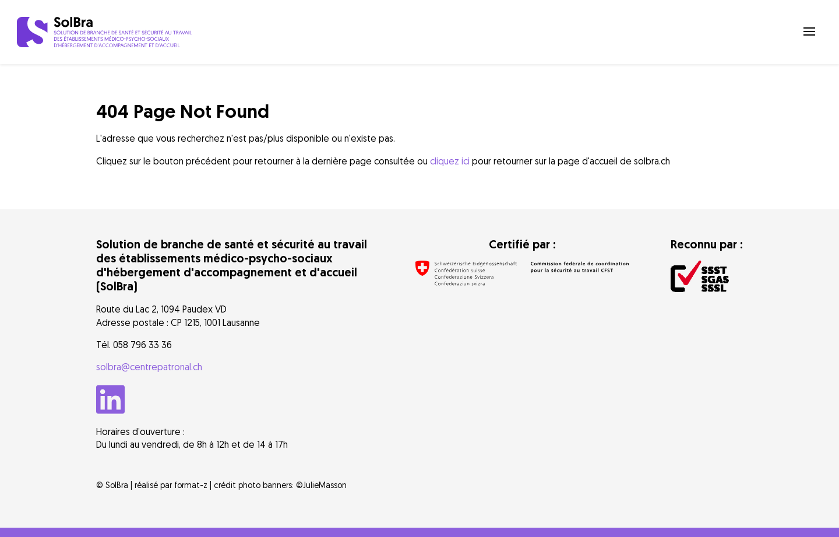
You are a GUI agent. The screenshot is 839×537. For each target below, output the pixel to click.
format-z (190, 485)
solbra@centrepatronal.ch (149, 367)
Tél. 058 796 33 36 (134, 344)
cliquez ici (450, 161)
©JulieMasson (321, 485)
